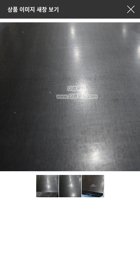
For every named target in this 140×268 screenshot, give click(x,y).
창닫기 (130, 9)
